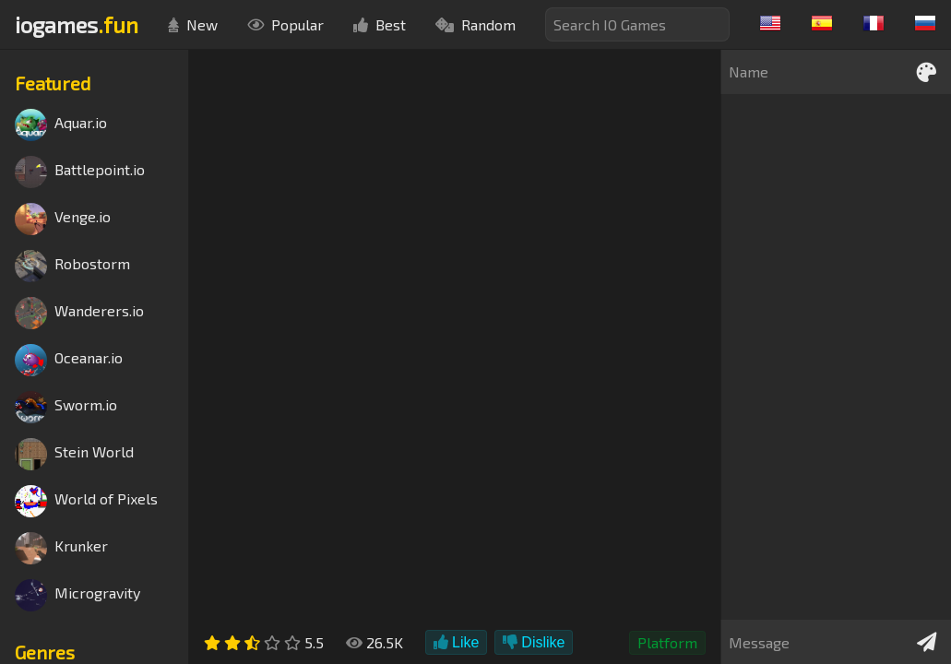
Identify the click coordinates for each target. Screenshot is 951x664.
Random (475, 24)
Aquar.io (61, 125)
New (193, 24)
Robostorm (72, 266)
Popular (285, 24)
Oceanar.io (69, 360)
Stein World (74, 454)
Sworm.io (66, 407)
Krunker (61, 548)
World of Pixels (86, 501)
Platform (667, 642)
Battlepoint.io (80, 172)
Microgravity (77, 595)
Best (379, 24)
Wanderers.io (79, 313)
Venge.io (63, 219)
